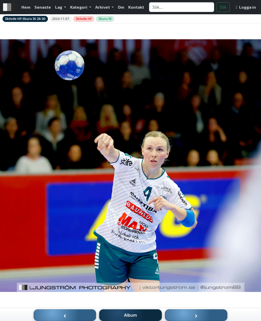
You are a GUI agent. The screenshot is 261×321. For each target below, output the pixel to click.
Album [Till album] (130, 315)
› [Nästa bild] (196, 315)
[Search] (181, 7)
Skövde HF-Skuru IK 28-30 (25, 18)
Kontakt (136, 7)
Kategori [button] (79, 7)
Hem (25, 7)
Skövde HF (84, 18)
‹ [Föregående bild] (65, 315)
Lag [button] (59, 7)
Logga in (246, 7)
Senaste (42, 7)
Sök (222, 7)
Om (121, 7)
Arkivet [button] (103, 7)
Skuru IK (105, 18)
